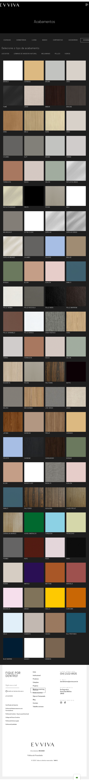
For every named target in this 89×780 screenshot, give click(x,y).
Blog (34, 700)
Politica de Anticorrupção (12, 721)
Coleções (36, 683)
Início (34, 673)
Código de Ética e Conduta (13, 718)
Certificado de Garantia (12, 706)
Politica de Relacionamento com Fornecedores (14, 710)
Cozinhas (7, 41)
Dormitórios (21, 41)
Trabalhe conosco (38, 707)
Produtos (36, 680)
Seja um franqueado (39, 697)
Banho (44, 41)
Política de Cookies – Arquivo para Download (17, 714)
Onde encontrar (38, 693)
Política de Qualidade (11, 725)
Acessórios (73, 41)
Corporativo (58, 41)
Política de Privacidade (35, 756)
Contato (35, 704)
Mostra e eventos (38, 690)
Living (34, 41)
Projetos (35, 686)
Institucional (36, 676)
